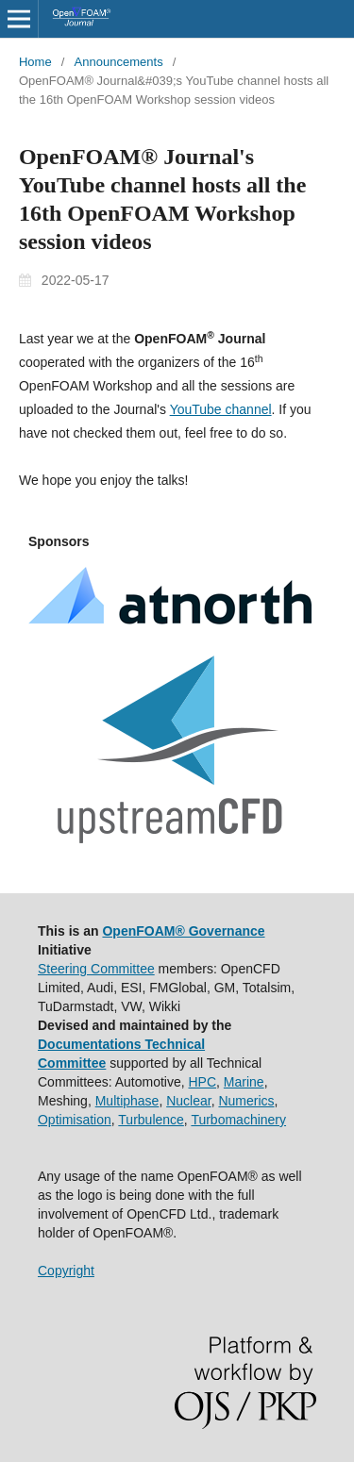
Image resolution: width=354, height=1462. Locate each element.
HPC (203, 1081)
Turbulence (151, 1119)
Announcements (119, 62)
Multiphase (127, 1100)
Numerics (246, 1100)
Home (35, 62)
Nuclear (188, 1100)
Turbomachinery (238, 1119)
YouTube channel (221, 409)
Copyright (66, 1270)
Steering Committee (96, 968)
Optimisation (74, 1119)
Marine (244, 1081)
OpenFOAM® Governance (183, 931)
